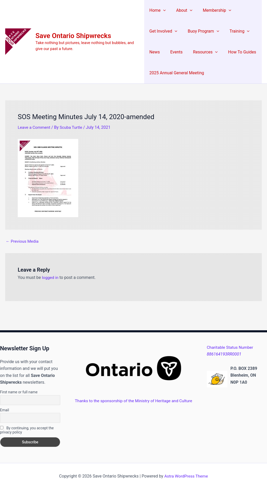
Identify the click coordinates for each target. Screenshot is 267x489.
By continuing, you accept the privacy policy (27, 430)
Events (174, 52)
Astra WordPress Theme (186, 475)
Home (157, 10)
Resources (201, 52)
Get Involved (163, 31)
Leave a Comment (34, 127)
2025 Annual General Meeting (176, 72)
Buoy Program (201, 31)
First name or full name (19, 392)
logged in (50, 277)
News (154, 52)
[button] (163, 10)
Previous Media (23, 241)
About (182, 10)
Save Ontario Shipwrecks (73, 36)
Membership (213, 10)
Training (235, 31)
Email (4, 410)
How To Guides (236, 52)
